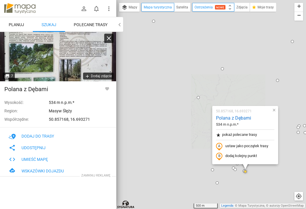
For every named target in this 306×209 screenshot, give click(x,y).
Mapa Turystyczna (251, 206)
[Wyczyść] (109, 38)
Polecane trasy (90, 24)
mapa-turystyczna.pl (19, 8)
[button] (188, 1)
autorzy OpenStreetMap (286, 206)
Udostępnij (27, 147)
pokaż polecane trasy (202, 67)
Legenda (227, 206)
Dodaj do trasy (31, 136)
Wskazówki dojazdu (36, 170)
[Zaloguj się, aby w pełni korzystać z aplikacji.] (107, 88)
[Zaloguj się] (84, 8)
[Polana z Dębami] (58, 56)
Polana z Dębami (199, 51)
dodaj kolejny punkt (202, 89)
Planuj (16, 24)
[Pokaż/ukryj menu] (109, 8)
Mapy (129, 7)
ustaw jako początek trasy (208, 79)
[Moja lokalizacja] (298, 196)
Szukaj (49, 24)
